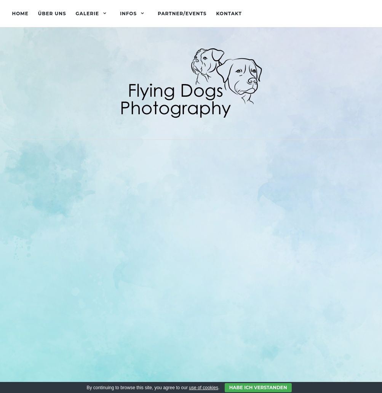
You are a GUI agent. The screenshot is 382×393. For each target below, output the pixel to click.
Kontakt (228, 13)
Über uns (52, 13)
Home (20, 13)
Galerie (87, 13)
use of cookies (203, 387)
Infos (128, 13)
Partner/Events (182, 13)
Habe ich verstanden (258, 387)
